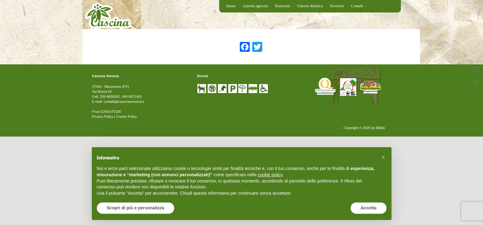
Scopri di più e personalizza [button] (135, 207)
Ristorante (282, 6)
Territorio (337, 6)
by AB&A (378, 128)
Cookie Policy (126, 116)
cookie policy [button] (270, 174)
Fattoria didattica (310, 6)
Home (230, 6)
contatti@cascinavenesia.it (124, 101)
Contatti (357, 6)
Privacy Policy (102, 116)
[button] (383, 157)
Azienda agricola (255, 6)
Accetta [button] (369, 207)
